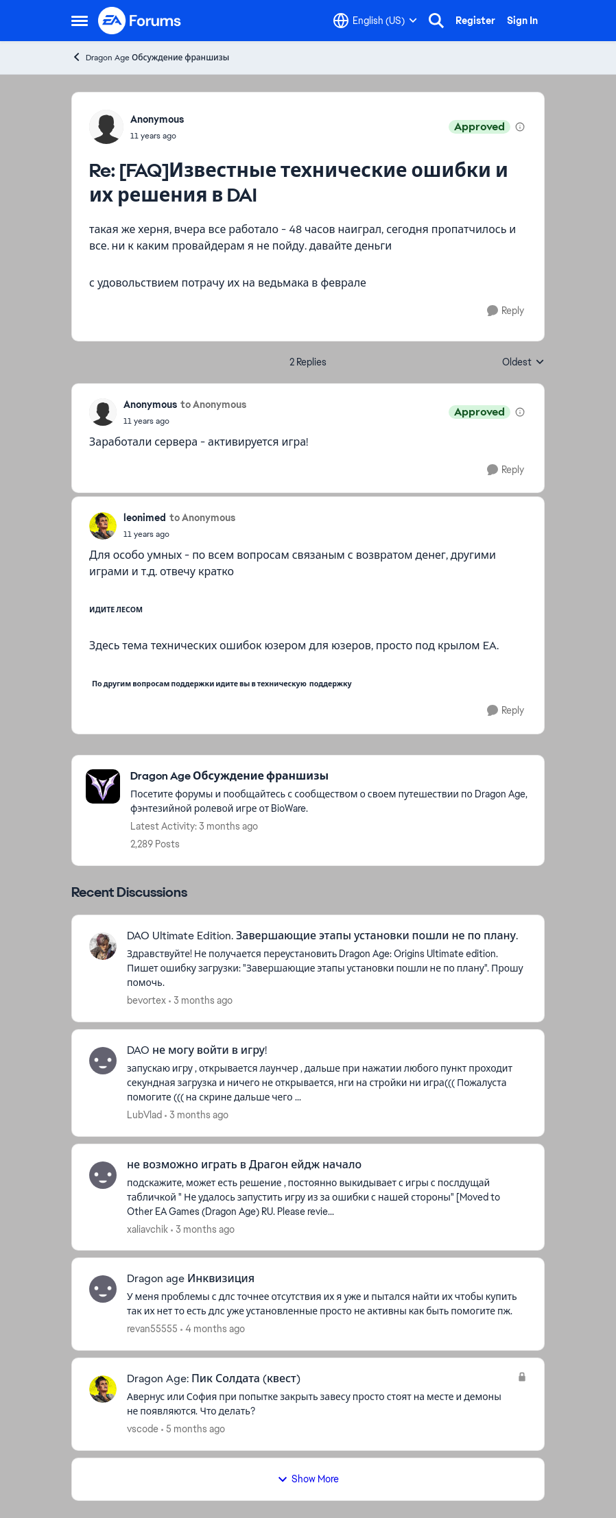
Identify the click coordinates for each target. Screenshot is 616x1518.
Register (475, 20)
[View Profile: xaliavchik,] (103, 1175)
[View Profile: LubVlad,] (103, 1060)
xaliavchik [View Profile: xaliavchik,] (147, 1228)
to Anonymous (213, 404)
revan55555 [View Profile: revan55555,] (152, 1329)
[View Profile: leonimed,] (103, 526)
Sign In (522, 20)
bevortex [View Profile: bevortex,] (146, 1000)
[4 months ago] (212, 1329)
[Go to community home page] (140, 20)
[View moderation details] (520, 127)
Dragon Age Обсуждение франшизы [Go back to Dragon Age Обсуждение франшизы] (150, 57)
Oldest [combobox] (523, 363)
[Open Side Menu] (79, 20)
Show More (308, 1479)
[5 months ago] (193, 1429)
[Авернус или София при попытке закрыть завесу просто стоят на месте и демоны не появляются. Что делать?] (318, 1404)
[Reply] (505, 311)
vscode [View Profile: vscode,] (142, 1429)
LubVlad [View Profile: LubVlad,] (144, 1115)
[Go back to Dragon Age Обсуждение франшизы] (330, 776)
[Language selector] (375, 20)
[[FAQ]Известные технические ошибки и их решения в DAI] (157, 136)
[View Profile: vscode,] (103, 1389)
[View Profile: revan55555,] (103, 1289)
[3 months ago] (201, 1000)
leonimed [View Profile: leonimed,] (144, 517)
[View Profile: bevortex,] (103, 946)
